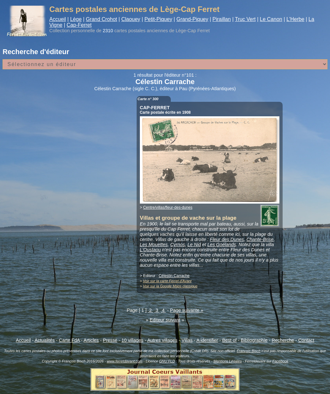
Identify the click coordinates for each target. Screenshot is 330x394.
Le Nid (194, 244)
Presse (110, 340)
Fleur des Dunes (227, 239)
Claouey (130, 19)
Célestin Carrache (174, 276)
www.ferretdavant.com (124, 361)
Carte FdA (69, 340)
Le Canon (271, 19)
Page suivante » (186, 310)
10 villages (132, 340)
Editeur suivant (165, 319)
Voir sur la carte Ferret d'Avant (167, 281)
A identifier (207, 340)
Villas (186, 340)
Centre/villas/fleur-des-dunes (167, 207)
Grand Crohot (101, 19)
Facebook (280, 361)
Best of (229, 340)
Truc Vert (245, 19)
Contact (306, 340)
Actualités (44, 340)
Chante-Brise (260, 239)
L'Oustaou (150, 249)
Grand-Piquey (192, 19)
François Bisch (248, 351)
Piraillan (221, 19)
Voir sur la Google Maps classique (170, 286)
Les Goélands (221, 244)
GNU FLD (167, 361)
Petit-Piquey (158, 19)
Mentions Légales (227, 361)
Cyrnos (177, 244)
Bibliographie (254, 340)
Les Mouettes (154, 244)
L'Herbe (295, 19)
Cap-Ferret (79, 25)
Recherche (283, 340)
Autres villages (162, 340)
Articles (91, 340)
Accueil (57, 19)
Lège (76, 19)
